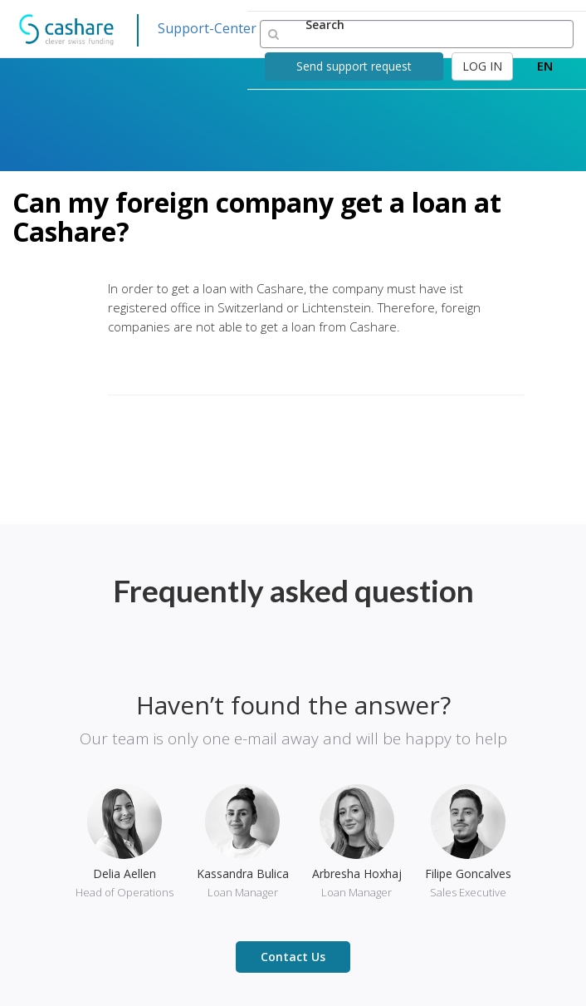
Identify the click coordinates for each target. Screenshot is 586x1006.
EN (545, 65)
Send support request (354, 66)
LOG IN (482, 66)
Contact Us (293, 956)
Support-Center (207, 28)
